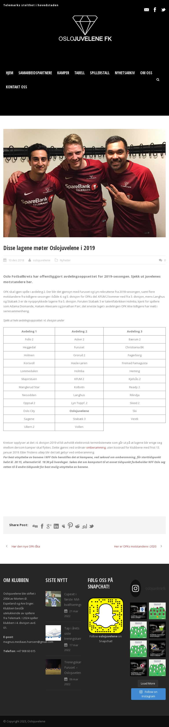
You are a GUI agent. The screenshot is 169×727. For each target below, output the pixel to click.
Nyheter (65, 260)
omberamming (96, 447)
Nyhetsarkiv (125, 72)
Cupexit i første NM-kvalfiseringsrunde (77, 599)
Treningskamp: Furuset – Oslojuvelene (74, 667)
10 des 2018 (16, 260)
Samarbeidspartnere (35, 72)
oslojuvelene (41, 260)
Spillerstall (100, 72)
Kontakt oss (16, 86)
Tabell (79, 72)
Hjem (9, 72)
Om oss (146, 72)
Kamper (63, 72)
